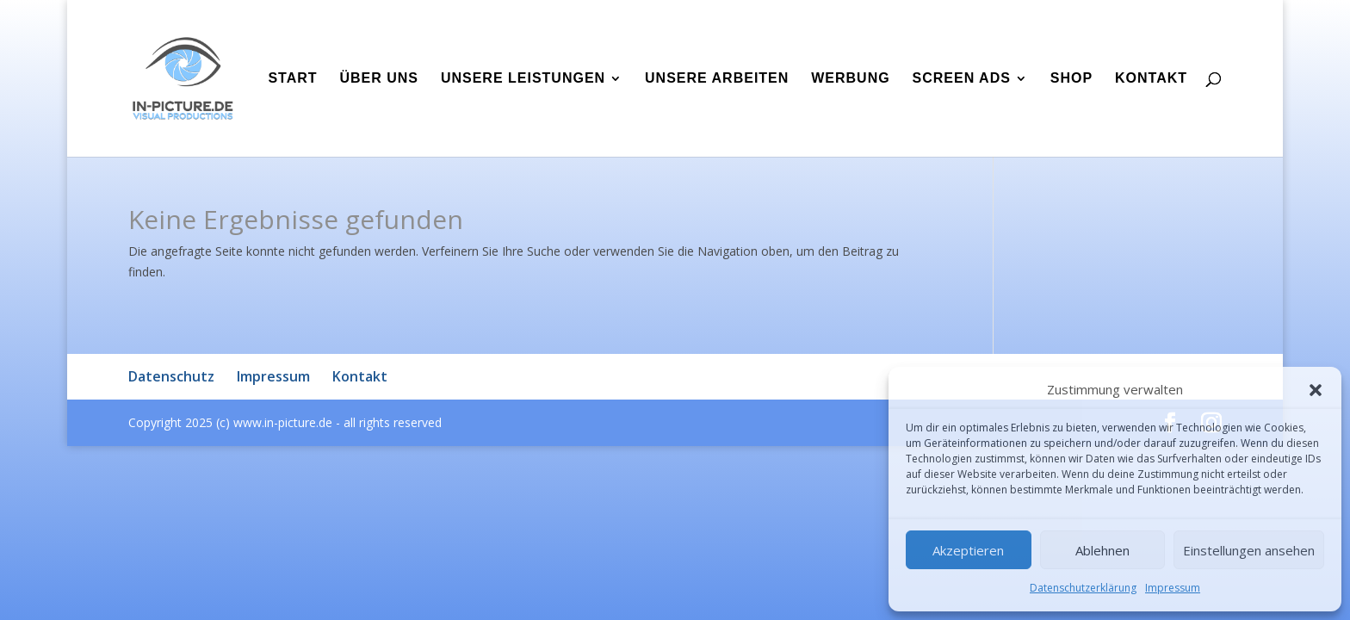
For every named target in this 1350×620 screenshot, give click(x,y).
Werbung (850, 78)
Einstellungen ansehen (1249, 550)
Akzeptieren (968, 550)
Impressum (1172, 587)
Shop (1071, 78)
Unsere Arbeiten (717, 78)
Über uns (378, 78)
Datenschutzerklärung (1083, 587)
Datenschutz (171, 376)
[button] (1315, 390)
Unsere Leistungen (523, 78)
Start (292, 78)
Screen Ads (962, 78)
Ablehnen (1102, 550)
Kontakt (1151, 78)
